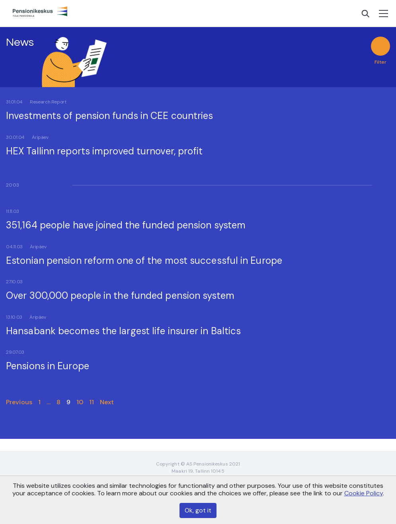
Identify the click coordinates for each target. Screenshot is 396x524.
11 (91, 402)
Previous (19, 402)
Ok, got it (198, 510)
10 (79, 402)
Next (107, 402)
